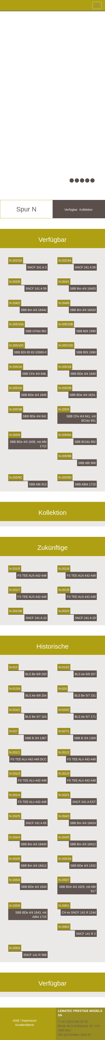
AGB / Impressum (25, 1020)
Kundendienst (24, 1025)
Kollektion (86, 209)
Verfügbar (71, 209)
